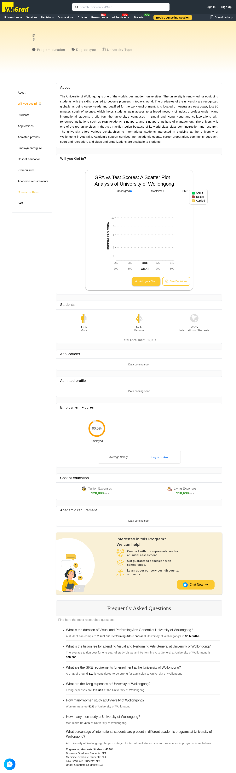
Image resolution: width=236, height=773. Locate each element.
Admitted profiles (29, 137)
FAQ (20, 203)
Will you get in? (29, 104)
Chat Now (196, 584)
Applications (26, 126)
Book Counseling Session (173, 17)
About (21, 92)
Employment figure (30, 148)
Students (23, 115)
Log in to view (160, 457)
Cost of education (29, 159)
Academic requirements (33, 181)
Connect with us (28, 192)
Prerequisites (26, 170)
